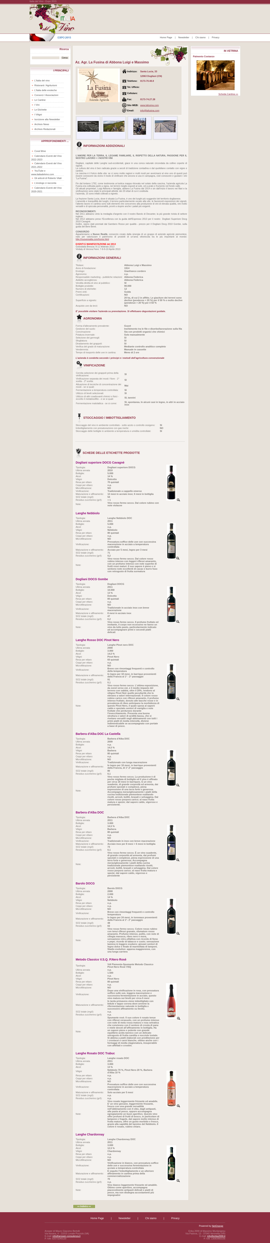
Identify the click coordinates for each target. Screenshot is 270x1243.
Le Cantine (40, 100)
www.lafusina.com (149, 105)
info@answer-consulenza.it (66, 1236)
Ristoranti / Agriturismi (45, 85)
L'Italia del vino (42, 80)
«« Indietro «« (84, 1206)
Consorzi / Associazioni (46, 95)
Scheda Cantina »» (228, 94)
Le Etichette (40, 109)
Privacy (215, 37)
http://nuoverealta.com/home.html (92, 239)
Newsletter (183, 37)
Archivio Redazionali (44, 129)
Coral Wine (40, 151)
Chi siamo (200, 37)
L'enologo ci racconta (45, 183)
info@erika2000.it (216, 1236)
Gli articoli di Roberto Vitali (48, 178)
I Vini (36, 105)
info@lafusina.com (149, 110)
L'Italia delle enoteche (45, 90)
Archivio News (41, 124)
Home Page (166, 37)
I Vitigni (38, 114)
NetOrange (217, 1226)
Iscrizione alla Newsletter (47, 119)
